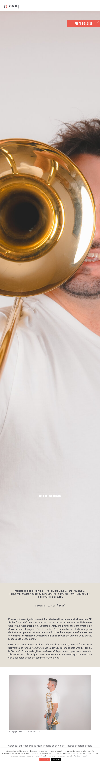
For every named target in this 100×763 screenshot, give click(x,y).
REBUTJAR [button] (56, 759)
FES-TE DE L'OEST (83, 23)
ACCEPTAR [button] (44, 759)
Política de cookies (81, 756)
